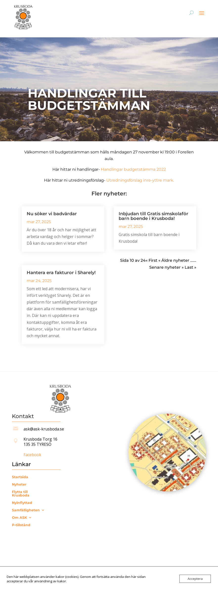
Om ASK (19, 518)
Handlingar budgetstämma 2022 (133, 169)
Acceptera (195, 578)
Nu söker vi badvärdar (52, 213)
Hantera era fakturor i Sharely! (61, 272)
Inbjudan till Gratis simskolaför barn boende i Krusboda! (153, 216)
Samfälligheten (26, 510)
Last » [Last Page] (190, 267)
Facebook (32, 454)
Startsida (20, 477)
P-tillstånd (21, 525)
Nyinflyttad (22, 503)
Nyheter (19, 485)
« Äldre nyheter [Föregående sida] (173, 260)
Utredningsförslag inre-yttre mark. (140, 180)
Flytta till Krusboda (20, 493)
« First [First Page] (151, 260)
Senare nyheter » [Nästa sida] (167, 267)
